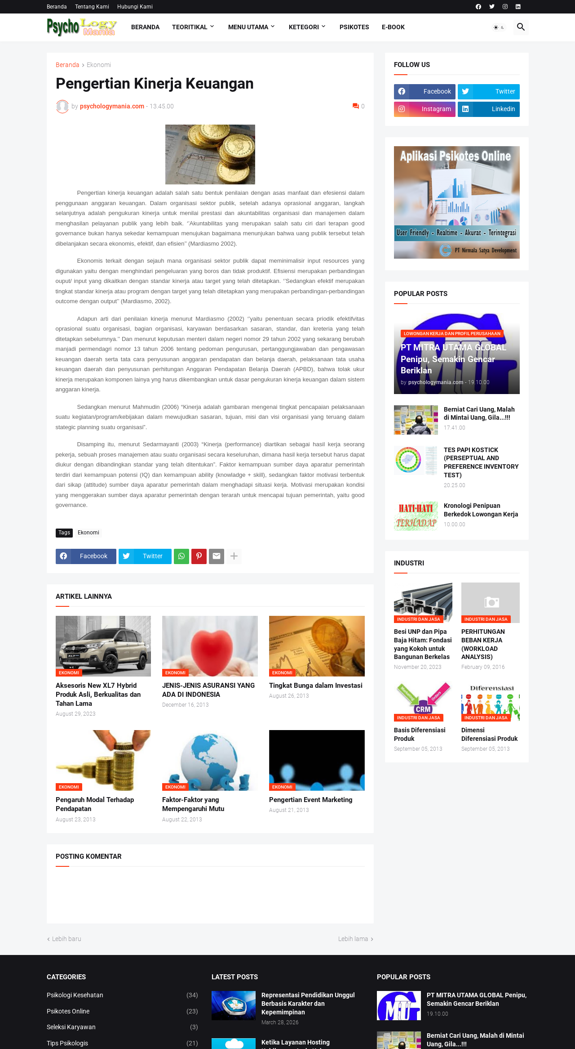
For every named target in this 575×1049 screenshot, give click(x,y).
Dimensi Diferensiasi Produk (489, 734)
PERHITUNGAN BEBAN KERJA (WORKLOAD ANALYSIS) (483, 644)
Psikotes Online (123, 1011)
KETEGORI (304, 27)
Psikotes (354, 27)
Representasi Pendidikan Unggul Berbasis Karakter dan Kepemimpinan (308, 1003)
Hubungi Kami (135, 7)
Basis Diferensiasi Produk (420, 734)
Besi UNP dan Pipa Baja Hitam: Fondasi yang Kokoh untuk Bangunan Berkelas (423, 644)
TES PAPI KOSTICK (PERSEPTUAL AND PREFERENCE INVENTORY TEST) (481, 462)
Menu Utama (248, 27)
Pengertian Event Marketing (311, 800)
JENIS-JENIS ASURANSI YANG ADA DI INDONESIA (208, 690)
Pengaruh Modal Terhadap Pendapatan (95, 804)
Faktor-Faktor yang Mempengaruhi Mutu (193, 804)
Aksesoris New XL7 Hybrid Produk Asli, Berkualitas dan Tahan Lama (98, 694)
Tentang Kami (92, 7)
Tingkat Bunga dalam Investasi (316, 685)
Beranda (57, 7)
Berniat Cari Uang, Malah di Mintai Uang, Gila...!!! (479, 413)
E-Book (393, 27)
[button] (499, 27)
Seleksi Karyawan (123, 1027)
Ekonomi (99, 65)
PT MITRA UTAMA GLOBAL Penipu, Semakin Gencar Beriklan (476, 999)
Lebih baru (66, 938)
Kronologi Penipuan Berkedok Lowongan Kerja (481, 510)
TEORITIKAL (190, 27)
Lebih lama (353, 938)
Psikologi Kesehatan (123, 995)
